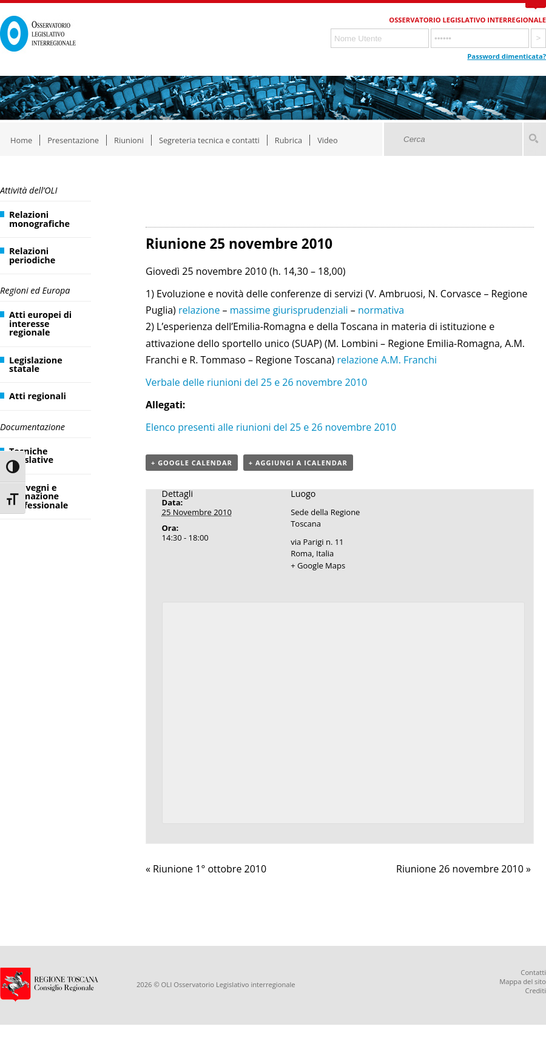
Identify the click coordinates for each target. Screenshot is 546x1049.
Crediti (535, 990)
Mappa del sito (522, 981)
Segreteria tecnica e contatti (209, 140)
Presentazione (73, 140)
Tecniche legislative (31, 455)
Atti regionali (37, 396)
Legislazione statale (35, 364)
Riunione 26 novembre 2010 (463, 868)
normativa (381, 310)
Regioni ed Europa (35, 290)
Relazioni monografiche (39, 219)
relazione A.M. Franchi (387, 359)
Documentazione (32, 427)
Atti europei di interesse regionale (40, 323)
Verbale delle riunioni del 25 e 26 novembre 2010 (256, 382)
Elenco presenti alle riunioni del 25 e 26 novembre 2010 (271, 427)
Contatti (533, 972)
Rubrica (288, 140)
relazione (199, 310)
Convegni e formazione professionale (38, 496)
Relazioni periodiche (32, 255)
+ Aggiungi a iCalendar (298, 462)
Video (327, 140)
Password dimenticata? (506, 56)
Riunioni (129, 140)
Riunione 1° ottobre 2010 (206, 868)
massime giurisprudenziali (289, 310)
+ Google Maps (318, 565)
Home (21, 140)
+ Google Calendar (191, 462)
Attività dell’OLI (28, 190)
